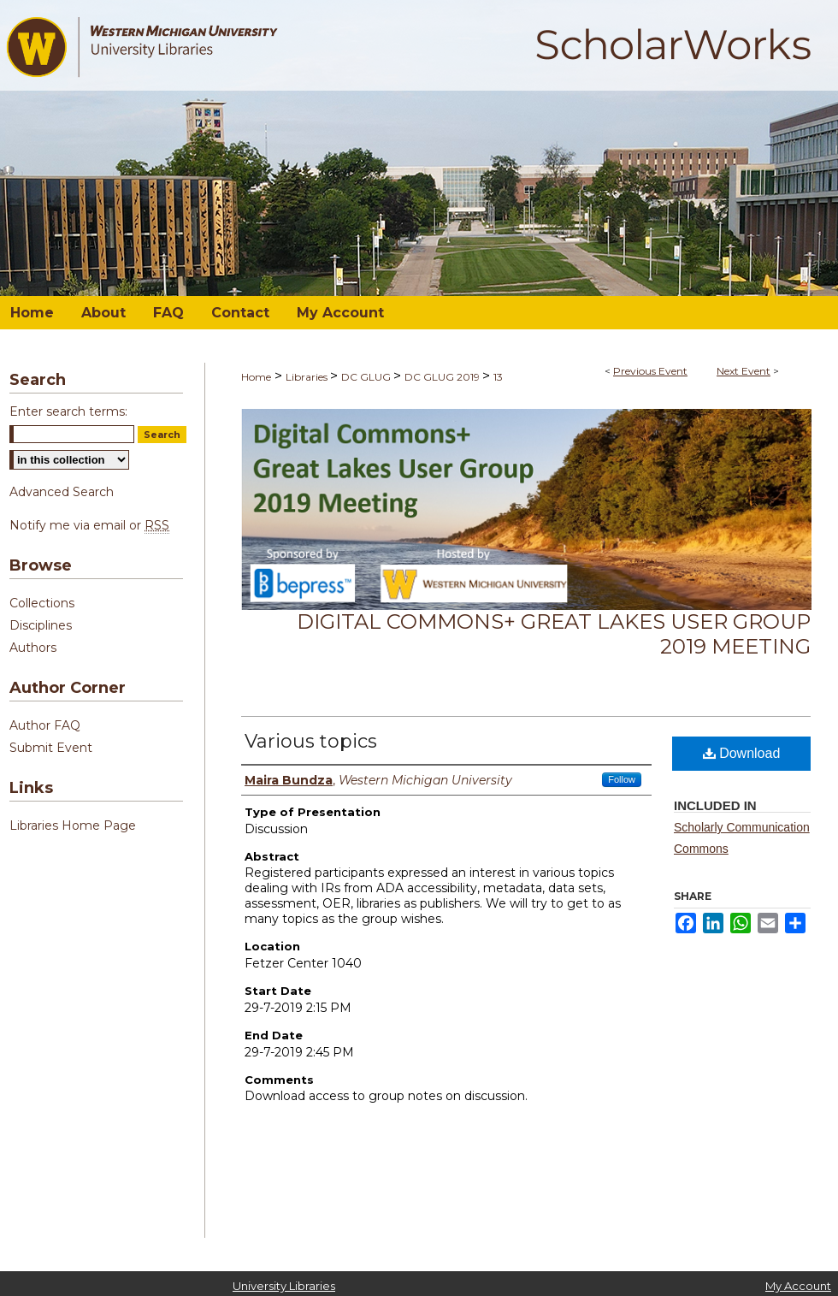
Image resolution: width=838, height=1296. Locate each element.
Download (742, 753)
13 (498, 376)
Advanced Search (61, 492)
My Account (798, 1286)
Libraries (308, 376)
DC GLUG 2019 (443, 376)
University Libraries (284, 1286)
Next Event (743, 370)
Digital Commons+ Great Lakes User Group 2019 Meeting (554, 634)
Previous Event (650, 370)
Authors (32, 647)
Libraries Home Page (72, 825)
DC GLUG (367, 376)
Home (256, 376)
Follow (621, 779)
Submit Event (50, 747)
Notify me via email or (89, 525)
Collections (41, 603)
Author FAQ (44, 725)
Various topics (311, 741)
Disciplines (40, 625)
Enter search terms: (68, 411)
